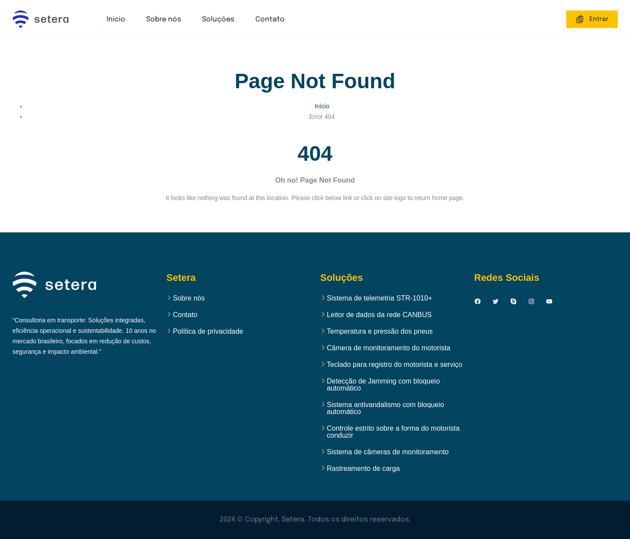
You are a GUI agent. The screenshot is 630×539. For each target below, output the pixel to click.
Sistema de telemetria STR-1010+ (379, 298)
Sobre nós (163, 19)
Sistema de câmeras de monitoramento (388, 452)
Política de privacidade (208, 331)
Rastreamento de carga (363, 468)
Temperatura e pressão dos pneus (380, 331)
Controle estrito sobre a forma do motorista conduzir (393, 432)
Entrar (592, 19)
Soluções (218, 19)
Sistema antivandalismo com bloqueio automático (385, 408)
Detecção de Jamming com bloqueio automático (383, 385)
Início (116, 19)
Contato (270, 19)
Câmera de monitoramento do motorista (389, 348)
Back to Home (315, 223)
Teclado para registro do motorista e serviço (394, 364)
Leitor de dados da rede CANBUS (379, 314)
